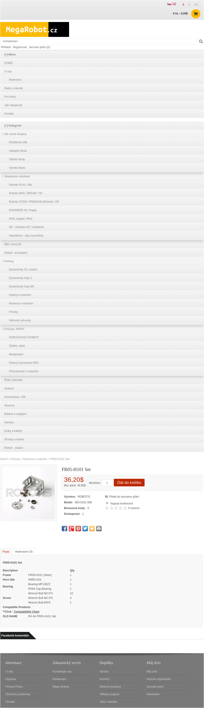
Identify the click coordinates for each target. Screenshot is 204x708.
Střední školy (17, 159)
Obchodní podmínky (18, 694)
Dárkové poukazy (110, 686)
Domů (4, 459)
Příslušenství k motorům (24, 371)
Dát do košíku (129, 482)
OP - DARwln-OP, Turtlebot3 (26, 227)
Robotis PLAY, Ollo (20, 184)
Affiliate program (110, 694)
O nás (8, 71)
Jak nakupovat (13, 105)
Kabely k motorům (20, 295)
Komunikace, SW (14, 397)
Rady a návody (13, 88)
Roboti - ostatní (13, 447)
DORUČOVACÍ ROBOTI (24, 337)
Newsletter (153, 694)
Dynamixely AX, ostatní (23, 269)
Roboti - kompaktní (16, 252)
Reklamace (59, 679)
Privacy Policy (14, 686)
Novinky (104, 679)
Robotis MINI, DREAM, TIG (25, 193)
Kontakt (9, 113)
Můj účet (152, 671)
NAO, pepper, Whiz (21, 218)
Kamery (9, 422)
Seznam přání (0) (39, 47)
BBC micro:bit (12, 244)
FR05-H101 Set (59, 459)
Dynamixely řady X (20, 278)
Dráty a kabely (13, 431)
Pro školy (10, 96)
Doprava (11, 679)
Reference (15, 79)
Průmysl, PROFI (14, 329)
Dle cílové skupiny (15, 134)
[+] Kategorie (12, 125)
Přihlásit (6, 47)
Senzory (9, 405)
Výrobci (104, 671)
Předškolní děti (18, 142)
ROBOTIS (84, 496)
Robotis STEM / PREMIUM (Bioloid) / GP (34, 201)
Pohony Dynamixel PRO (24, 362)
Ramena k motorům (21, 303)
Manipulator (16, 354)
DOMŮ (8, 63)
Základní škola (18, 150)
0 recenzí (134, 508)
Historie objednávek (159, 679)
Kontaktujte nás (62, 671)
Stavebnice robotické (17, 176)
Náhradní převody (20, 320)
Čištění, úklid (17, 345)
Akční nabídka (108, 701)
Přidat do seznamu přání (124, 496)
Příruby (13, 312)
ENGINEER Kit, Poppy (23, 210)
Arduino (9, 388)
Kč (196, 4)
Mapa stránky (61, 686)
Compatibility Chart (26, 611)
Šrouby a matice (14, 439)
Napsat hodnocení (119, 503)
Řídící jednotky (13, 380)
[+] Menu (10, 54)
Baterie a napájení (15, 414)
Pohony (9, 261)
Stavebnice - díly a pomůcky (26, 235)
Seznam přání (155, 686)
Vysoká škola (17, 167)
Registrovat (20, 47)
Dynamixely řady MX (21, 286)
